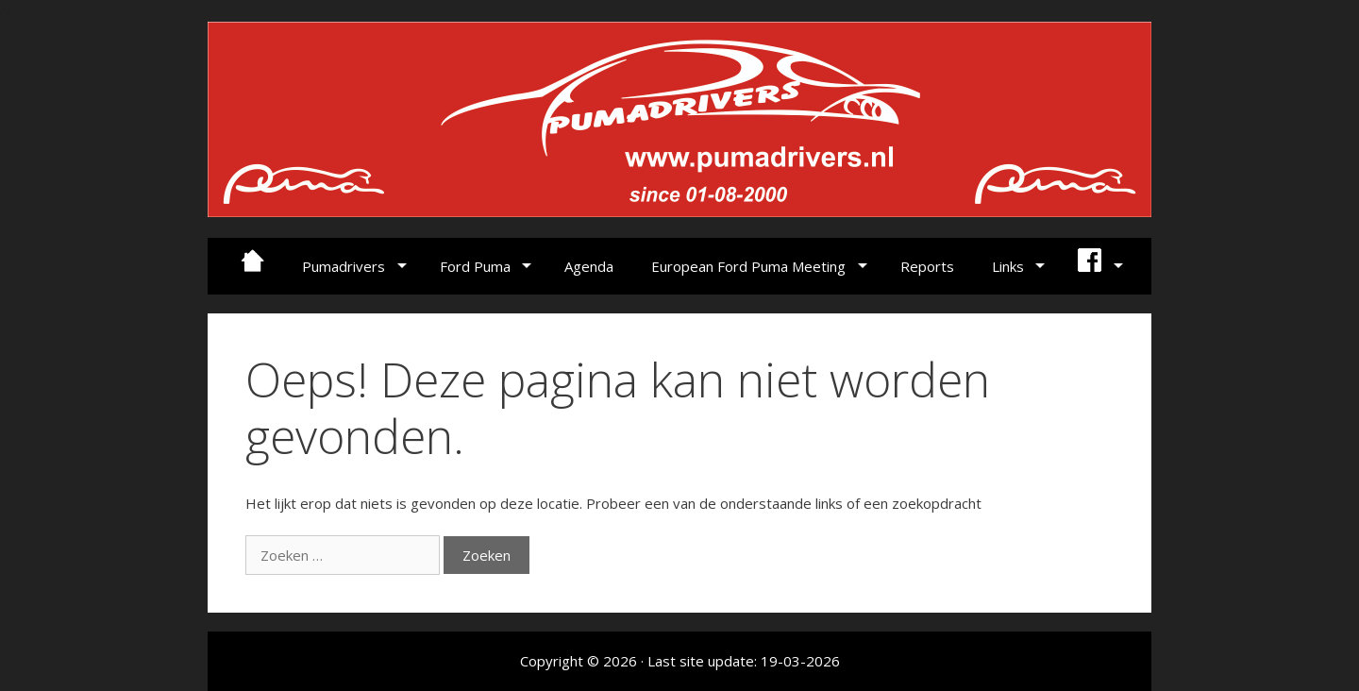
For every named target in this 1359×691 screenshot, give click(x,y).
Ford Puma (475, 266)
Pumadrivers (343, 266)
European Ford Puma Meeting (748, 266)
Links (1008, 266)
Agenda (588, 266)
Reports (927, 266)
